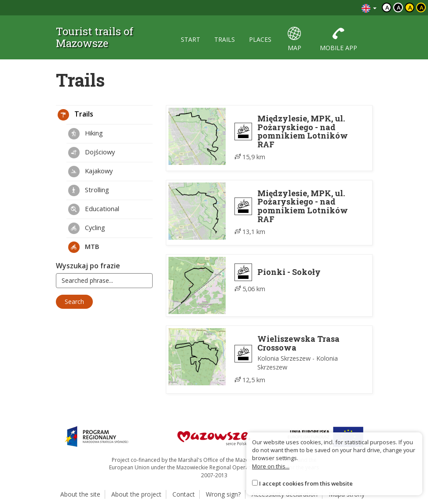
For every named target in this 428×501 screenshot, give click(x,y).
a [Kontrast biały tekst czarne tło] (399, 7)
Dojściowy (91, 152)
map (294, 39)
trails (224, 39)
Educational (93, 209)
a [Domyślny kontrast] (387, 7)
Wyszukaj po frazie (88, 266)
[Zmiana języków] (369, 7)
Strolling (88, 190)
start (190, 39)
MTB (83, 247)
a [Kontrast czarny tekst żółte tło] (410, 7)
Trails (75, 115)
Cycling (86, 228)
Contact (183, 494)
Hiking (85, 133)
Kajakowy (90, 171)
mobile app (338, 39)
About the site (80, 494)
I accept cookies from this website (306, 483)
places (260, 39)
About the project (136, 494)
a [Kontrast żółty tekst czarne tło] (422, 7)
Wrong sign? (223, 494)
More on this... (270, 466)
